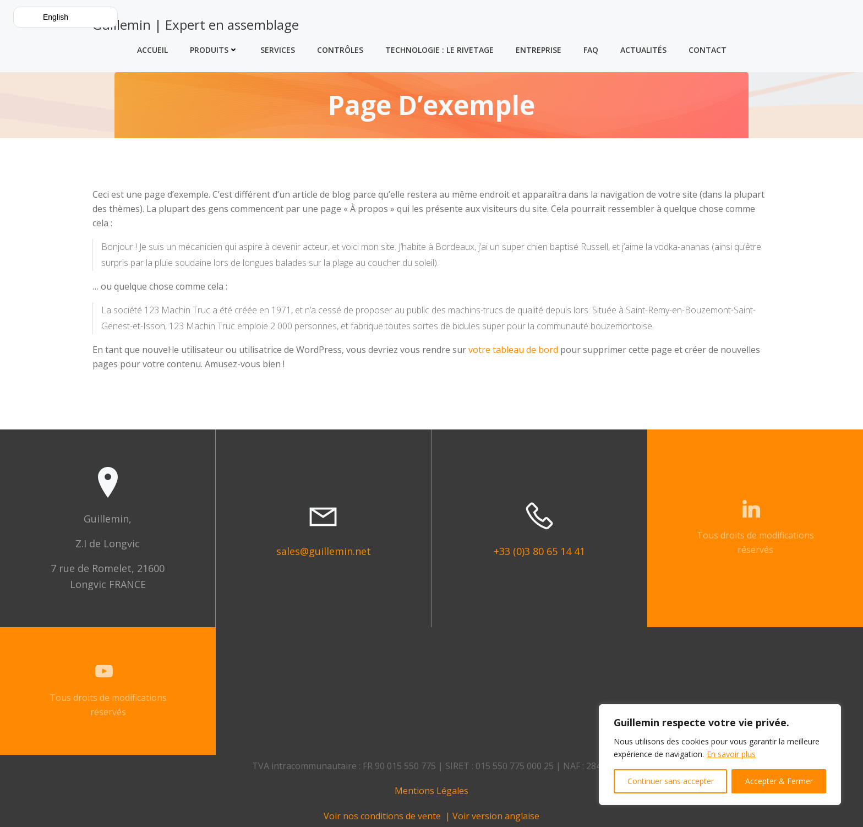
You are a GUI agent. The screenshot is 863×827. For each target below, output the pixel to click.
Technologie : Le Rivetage (439, 50)
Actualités (643, 50)
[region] (720, 754)
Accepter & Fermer (779, 781)
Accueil (152, 50)
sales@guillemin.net (323, 551)
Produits (214, 50)
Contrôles (340, 50)
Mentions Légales (431, 791)
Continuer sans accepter (670, 781)
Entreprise (538, 50)
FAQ (590, 50)
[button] (65, 17)
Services (277, 50)
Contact (708, 50)
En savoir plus (731, 754)
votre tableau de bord (513, 350)
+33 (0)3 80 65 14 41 (539, 551)
